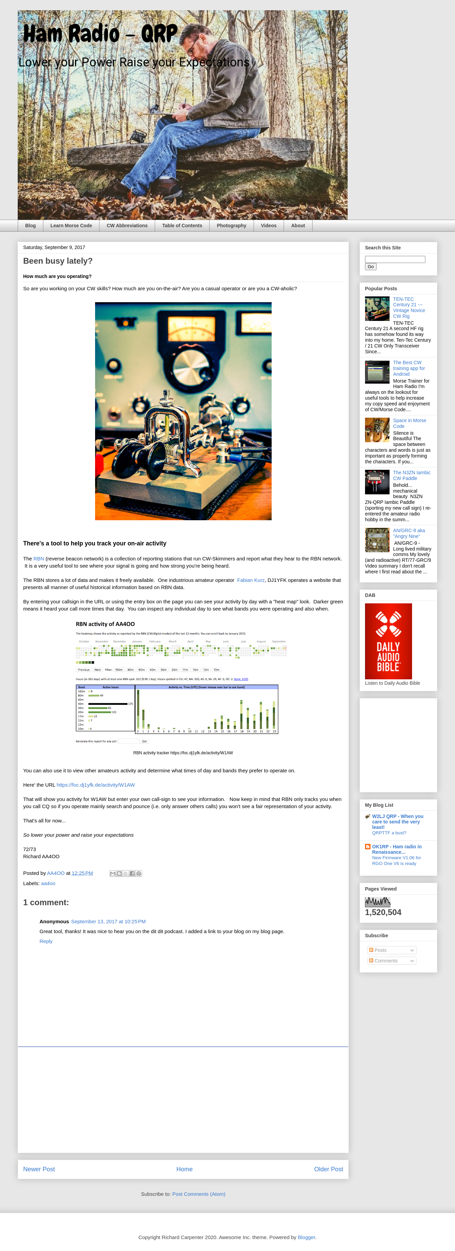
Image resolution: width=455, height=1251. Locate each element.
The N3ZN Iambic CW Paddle (412, 475)
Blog (30, 225)
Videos (269, 225)
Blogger (306, 1237)
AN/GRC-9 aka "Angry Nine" (409, 533)
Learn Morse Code (71, 225)
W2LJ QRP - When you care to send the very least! (398, 822)
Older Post (328, 1169)
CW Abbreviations (127, 225)
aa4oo (48, 883)
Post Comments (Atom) (198, 1194)
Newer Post (39, 1169)
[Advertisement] (183, 1099)
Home (184, 1169)
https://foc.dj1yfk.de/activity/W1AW (96, 785)
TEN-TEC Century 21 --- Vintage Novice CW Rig (409, 307)
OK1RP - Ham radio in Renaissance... (397, 849)
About (298, 225)
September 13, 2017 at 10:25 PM (108, 921)
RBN (38, 558)
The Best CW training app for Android (409, 368)
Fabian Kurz (251, 580)
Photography (231, 225)
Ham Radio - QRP (97, 33)
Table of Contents (182, 225)
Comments (383, 960)
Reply (46, 941)
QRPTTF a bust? (389, 832)
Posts (377, 950)
